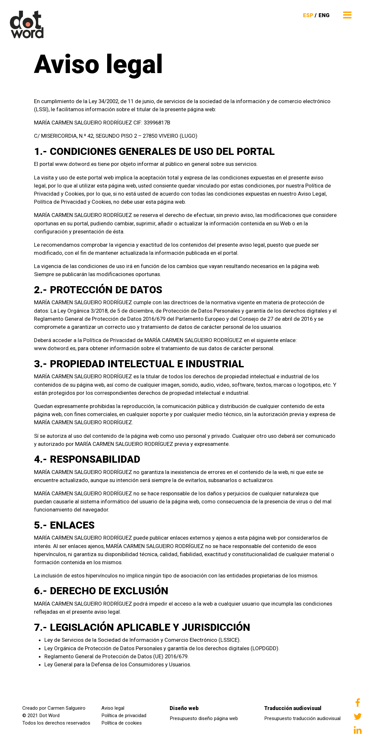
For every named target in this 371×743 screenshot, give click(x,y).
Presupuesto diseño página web (204, 718)
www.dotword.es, (55, 348)
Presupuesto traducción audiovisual (302, 718)
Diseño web (184, 708)
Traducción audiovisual (292, 708)
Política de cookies (121, 723)
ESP (308, 15)
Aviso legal (112, 708)
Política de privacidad (123, 715)
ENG (324, 15)
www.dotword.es (76, 164)
